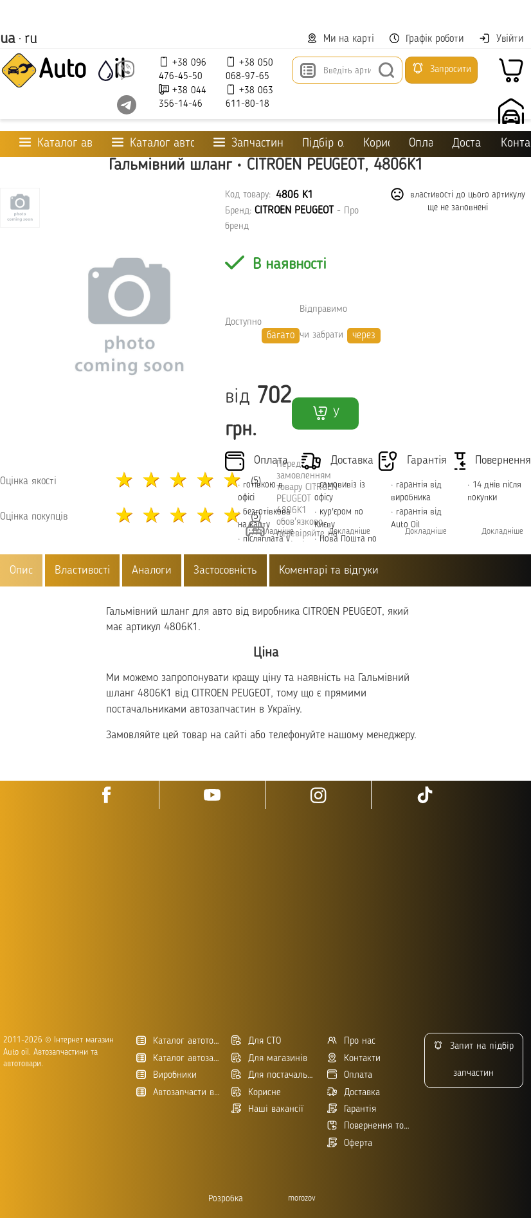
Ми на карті (340, 38)
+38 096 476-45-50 (182, 69)
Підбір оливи (323, 144)
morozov (302, 1198)
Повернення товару (370, 1125)
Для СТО (256, 1040)
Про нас (351, 1040)
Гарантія (351, 1109)
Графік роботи (427, 38)
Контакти (516, 144)
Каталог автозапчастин (179, 1058)
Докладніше (349, 531)
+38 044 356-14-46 (182, 96)
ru (30, 39)
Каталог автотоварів (179, 1040)
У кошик (325, 417)
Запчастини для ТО (248, 143)
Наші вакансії (267, 1109)
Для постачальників (274, 1074)
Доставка (467, 144)
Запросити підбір (441, 73)
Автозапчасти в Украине (179, 1092)
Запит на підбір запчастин (473, 1059)
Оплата (421, 144)
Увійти (501, 38)
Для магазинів (269, 1058)
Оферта (349, 1143)
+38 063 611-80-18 (249, 96)
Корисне (376, 144)
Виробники (166, 1074)
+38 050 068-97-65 (249, 69)
